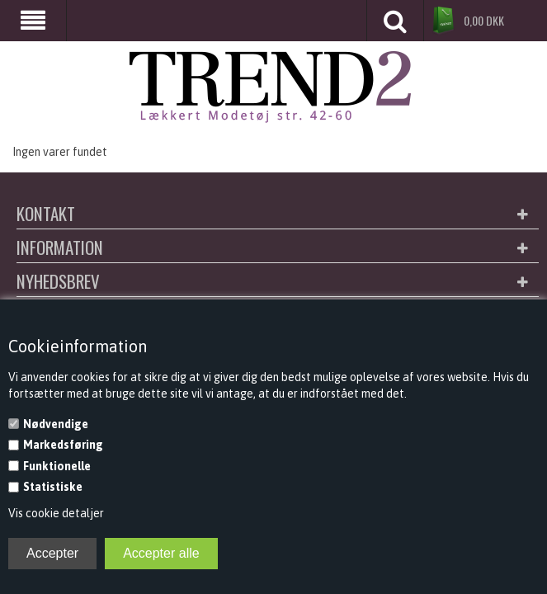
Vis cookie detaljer (56, 513)
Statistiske (53, 486)
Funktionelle (57, 466)
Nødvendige (55, 424)
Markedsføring (63, 444)
